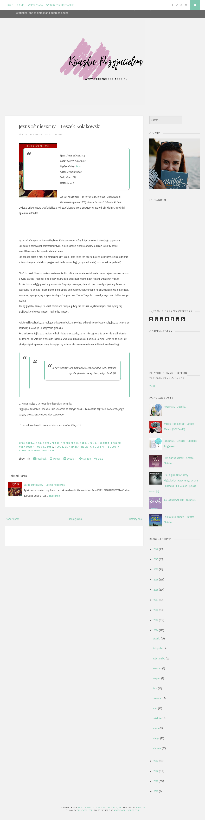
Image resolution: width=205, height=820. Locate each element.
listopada (157, 648)
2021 (155, 559)
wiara (23, 450)
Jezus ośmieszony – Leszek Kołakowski (60, 126)
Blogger (140, 807)
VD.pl (152, 386)
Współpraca (35, 5)
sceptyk (99, 446)
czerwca (157, 698)
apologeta (26, 443)
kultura (104, 443)
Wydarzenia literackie (60, 5)
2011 (155, 781)
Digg (98, 458)
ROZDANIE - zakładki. (175, 406)
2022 (155, 549)
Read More (55, 496)
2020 (155, 569)
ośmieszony (45, 446)
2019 (155, 579)
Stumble (85, 458)
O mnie (20, 5)
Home (10, 5)
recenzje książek (67, 446)
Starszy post (136, 519)
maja (155, 708)
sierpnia (157, 678)
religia (86, 446)
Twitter (55, 458)
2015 (155, 620)
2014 (155, 630)
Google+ (69, 458)
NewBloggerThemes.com (126, 810)
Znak (78, 166)
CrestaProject (84, 810)
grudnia (156, 638)
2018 (155, 589)
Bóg (38, 443)
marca (156, 728)
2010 (155, 791)
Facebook (39, 458)
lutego (156, 738)
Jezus (92, 443)
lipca (155, 688)
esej (83, 443)
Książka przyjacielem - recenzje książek (99, 807)
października (159, 658)
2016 (155, 610)
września (157, 668)
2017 (155, 600)
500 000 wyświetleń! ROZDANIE (180, 500)
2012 (155, 771)
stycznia (157, 748)
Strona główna (74, 519)
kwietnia (157, 718)
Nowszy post (12, 519)
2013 (155, 761)
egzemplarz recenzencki (60, 443)
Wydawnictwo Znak (41, 450)
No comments (55, 134)
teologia (112, 446)
